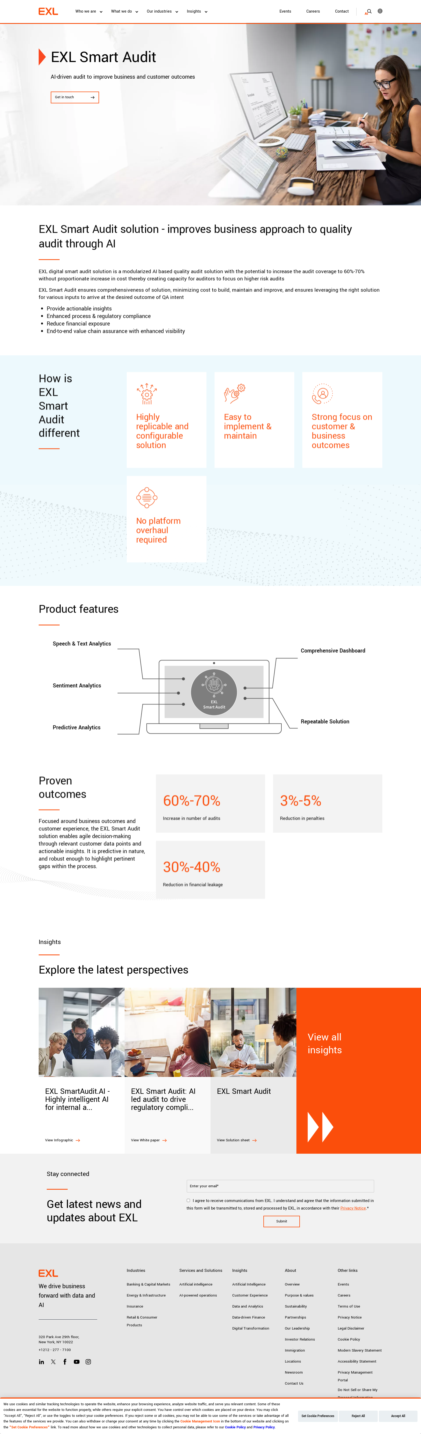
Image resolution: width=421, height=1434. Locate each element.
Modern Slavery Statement (360, 1350)
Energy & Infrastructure (146, 1295)
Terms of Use (349, 1306)
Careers (313, 11)
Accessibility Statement (357, 1361)
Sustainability (296, 1306)
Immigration (295, 1350)
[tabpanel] (210, 114)
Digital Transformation (250, 1328)
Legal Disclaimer (351, 1328)
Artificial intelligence (195, 1284)
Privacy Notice (353, 1208)
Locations (293, 1361)
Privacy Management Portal (355, 1376)
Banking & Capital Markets (148, 1284)
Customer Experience (250, 1295)
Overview (292, 1284)
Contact (342, 11)
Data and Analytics (247, 1306)
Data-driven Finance (248, 1317)
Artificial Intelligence (249, 1284)
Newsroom (294, 1372)
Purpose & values (299, 1295)
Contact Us (294, 1383)
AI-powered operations (198, 1295)
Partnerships (295, 1317)
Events (285, 11)
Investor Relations (300, 1339)
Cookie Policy (349, 1339)
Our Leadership (297, 1328)
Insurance (135, 1306)
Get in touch (75, 97)
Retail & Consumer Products (142, 1321)
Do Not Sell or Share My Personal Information (358, 1393)
